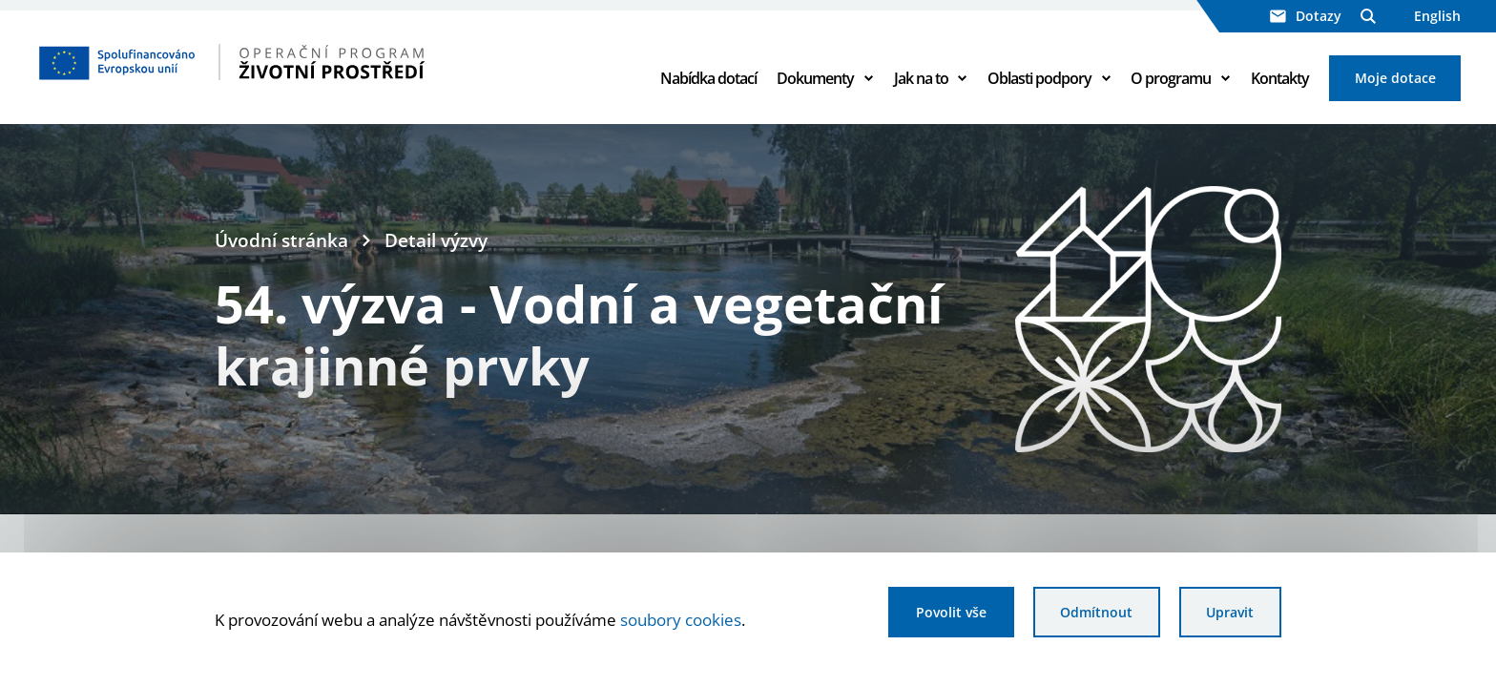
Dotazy (1305, 16)
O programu (1171, 78)
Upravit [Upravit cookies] (1230, 612)
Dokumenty (815, 78)
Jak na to (921, 78)
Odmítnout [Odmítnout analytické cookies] (1096, 612)
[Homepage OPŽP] (313, 62)
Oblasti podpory (1039, 78)
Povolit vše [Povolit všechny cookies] (951, 612)
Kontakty (1280, 78)
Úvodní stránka (281, 240)
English (1437, 16)
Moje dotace (1395, 78)
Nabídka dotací (708, 78)
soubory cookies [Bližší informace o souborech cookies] (680, 619)
